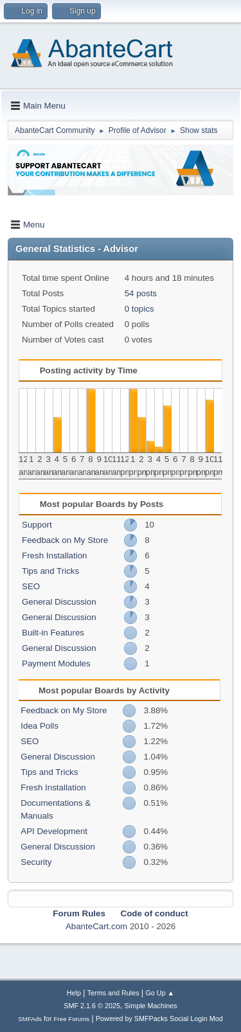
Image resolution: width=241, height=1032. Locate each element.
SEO (31, 586)
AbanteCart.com (96, 926)
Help (74, 993)
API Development (54, 831)
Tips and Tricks (50, 571)
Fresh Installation (54, 555)
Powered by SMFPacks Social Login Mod (159, 1018)
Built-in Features (53, 632)
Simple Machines (151, 1006)
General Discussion (59, 602)
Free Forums (72, 1018)
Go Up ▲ (159, 993)
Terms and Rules (113, 993)
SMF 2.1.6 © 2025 (92, 1006)
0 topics (139, 309)
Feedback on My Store (65, 540)
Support (37, 524)
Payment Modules (56, 663)
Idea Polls (39, 726)
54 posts (141, 293)
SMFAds (30, 1018)
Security (36, 862)
